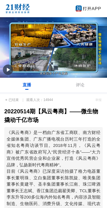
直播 (27, 84)
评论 (80, 84)
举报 (98, 100)
